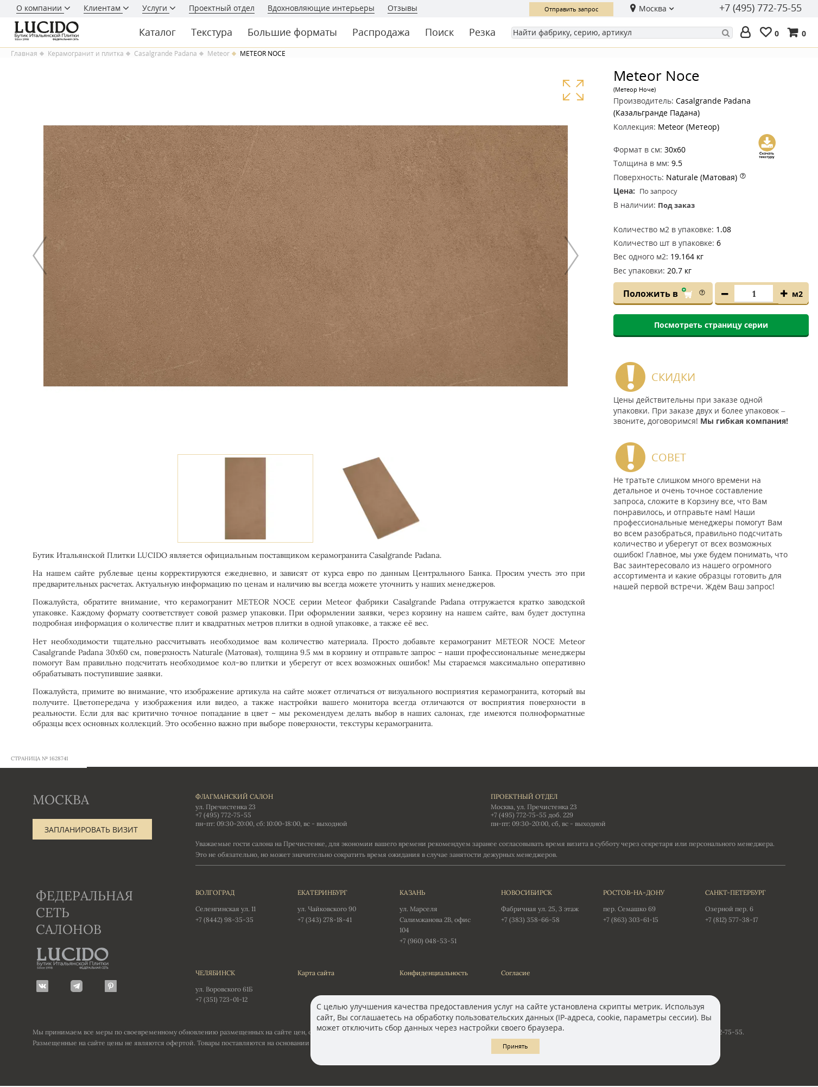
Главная (24, 54)
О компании (40, 8)
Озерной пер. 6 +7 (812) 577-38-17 (745, 906)
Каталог (157, 32)
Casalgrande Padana (165, 54)
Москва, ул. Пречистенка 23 (534, 807)
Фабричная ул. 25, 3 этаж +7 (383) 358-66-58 (541, 906)
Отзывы (402, 8)
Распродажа (381, 32)
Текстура (211, 32)
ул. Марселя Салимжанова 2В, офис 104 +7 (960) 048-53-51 (440, 916)
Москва (653, 8)
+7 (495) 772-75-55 (760, 8)
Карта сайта (315, 973)
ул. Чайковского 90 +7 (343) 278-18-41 (337, 906)
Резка (482, 32)
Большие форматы (292, 32)
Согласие (515, 973)
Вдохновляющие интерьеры (321, 8)
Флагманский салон (234, 797)
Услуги (155, 8)
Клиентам (103, 8)
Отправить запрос (571, 9)
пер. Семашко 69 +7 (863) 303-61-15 (643, 906)
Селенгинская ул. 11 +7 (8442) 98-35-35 (235, 906)
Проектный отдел (222, 8)
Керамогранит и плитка (86, 54)
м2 (797, 294)
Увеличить (573, 90)
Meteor (218, 54)
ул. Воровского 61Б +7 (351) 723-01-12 (235, 986)
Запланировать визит (91, 830)
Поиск (439, 32)
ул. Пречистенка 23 (225, 807)
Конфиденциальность (434, 973)
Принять (515, 1046)
